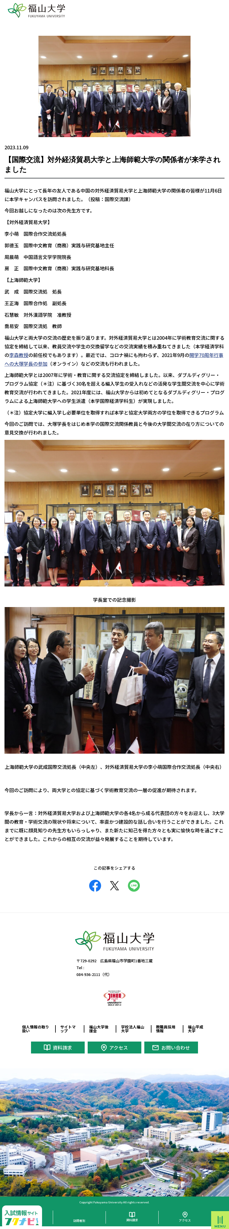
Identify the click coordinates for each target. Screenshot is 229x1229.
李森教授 (18, 355)
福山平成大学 (195, 1029)
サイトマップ (68, 1029)
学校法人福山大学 (132, 1029)
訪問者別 (79, 1220)
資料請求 (62, 1047)
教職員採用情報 (165, 1029)
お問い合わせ (175, 1047)
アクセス (118, 1047)
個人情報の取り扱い (35, 1029)
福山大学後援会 (99, 1029)
